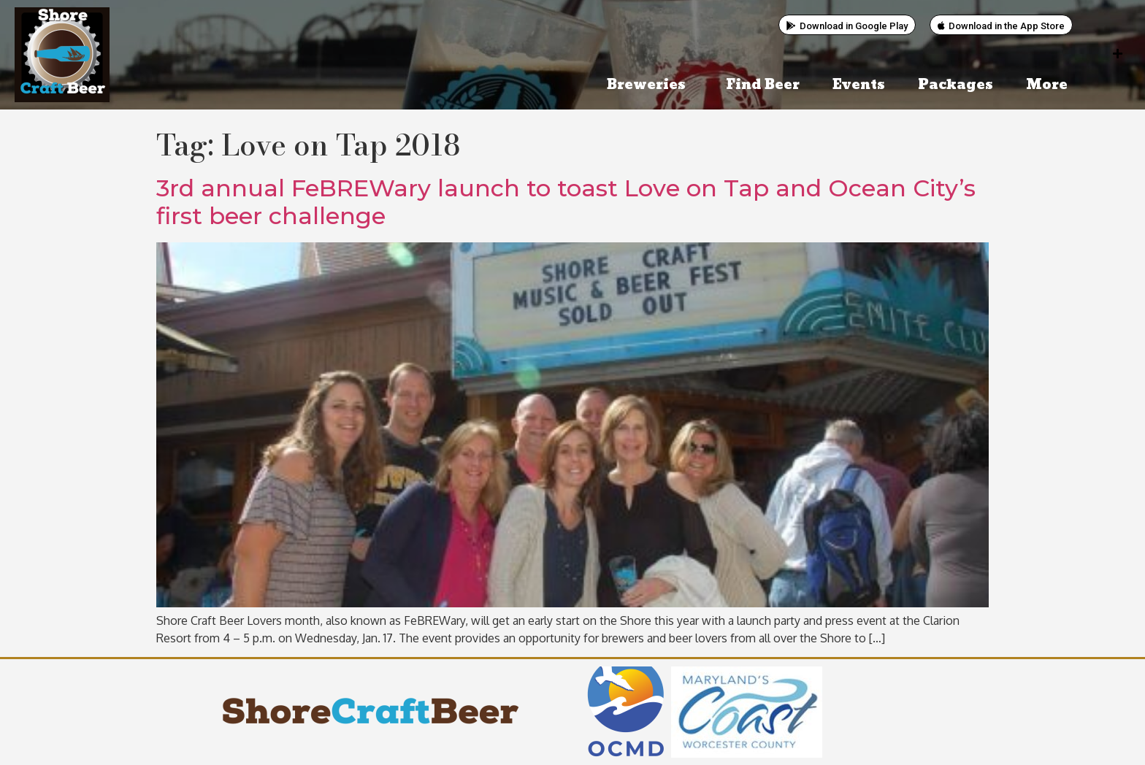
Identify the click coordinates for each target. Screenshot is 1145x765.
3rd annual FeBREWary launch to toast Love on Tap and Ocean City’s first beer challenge (566, 202)
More (1050, 85)
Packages (955, 85)
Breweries (650, 85)
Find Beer (763, 85)
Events (858, 85)
